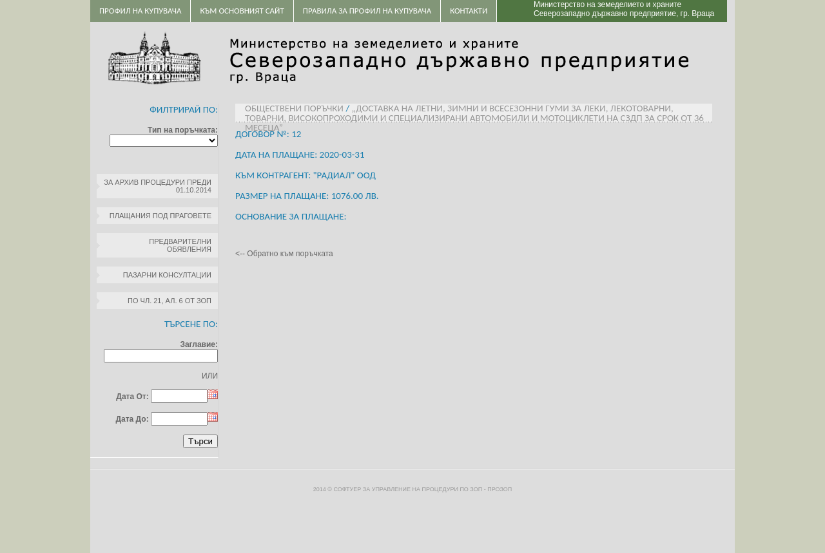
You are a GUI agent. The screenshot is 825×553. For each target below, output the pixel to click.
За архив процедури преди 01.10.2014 (157, 186)
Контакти (468, 10)
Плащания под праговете (160, 216)
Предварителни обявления (180, 245)
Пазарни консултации (167, 275)
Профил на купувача (140, 10)
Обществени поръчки (294, 108)
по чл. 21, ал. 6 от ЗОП (169, 301)
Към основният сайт (242, 10)
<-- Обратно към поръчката (284, 253)
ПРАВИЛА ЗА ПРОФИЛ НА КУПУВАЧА (367, 10)
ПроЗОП (499, 489)
